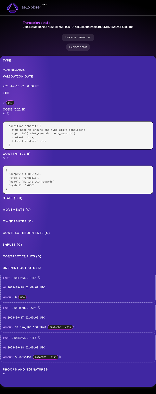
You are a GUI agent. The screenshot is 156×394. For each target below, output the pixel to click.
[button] (150, 5)
